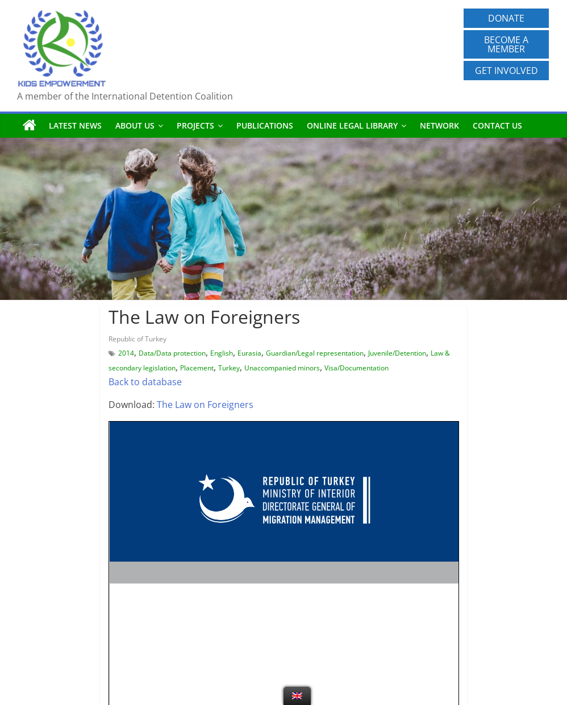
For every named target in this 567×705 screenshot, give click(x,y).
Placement (197, 368)
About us (135, 125)
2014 (126, 353)
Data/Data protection (172, 353)
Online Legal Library (352, 125)
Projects (195, 125)
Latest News (75, 125)
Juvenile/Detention (397, 353)
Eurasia (249, 353)
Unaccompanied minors (282, 368)
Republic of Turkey (137, 339)
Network (439, 125)
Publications (264, 125)
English (221, 353)
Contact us (497, 125)
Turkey (229, 368)
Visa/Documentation (356, 368)
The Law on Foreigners (205, 404)
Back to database (145, 382)
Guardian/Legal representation (315, 353)
